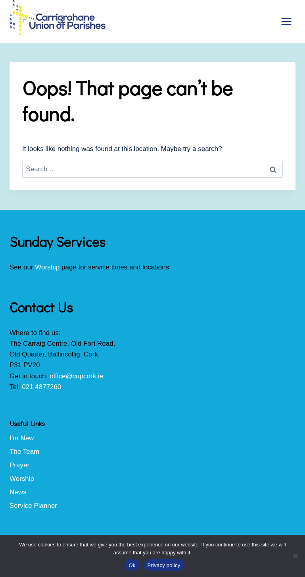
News (18, 492)
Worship (47, 267)
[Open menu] (286, 21)
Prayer (19, 465)
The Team (24, 451)
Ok (132, 565)
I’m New (22, 438)
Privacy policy (164, 565)
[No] (295, 556)
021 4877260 (41, 387)
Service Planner (33, 505)
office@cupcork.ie (76, 376)
